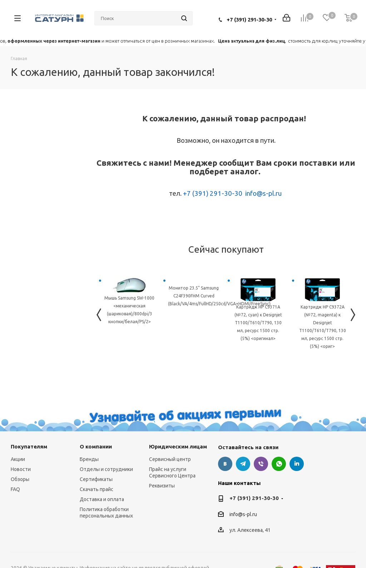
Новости (21, 469)
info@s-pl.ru (263, 193)
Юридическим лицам (178, 446)
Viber (261, 464)
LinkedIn (297, 464)
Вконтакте (225, 464)
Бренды (89, 459)
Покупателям (29, 446)
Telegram (243, 464)
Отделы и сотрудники (106, 469)
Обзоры (20, 479)
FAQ (15, 489)
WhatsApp (279, 464)
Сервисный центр (170, 459)
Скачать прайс (96, 489)
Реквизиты (162, 486)
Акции (18, 459)
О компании (96, 446)
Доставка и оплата (102, 499)
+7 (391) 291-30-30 (249, 19)
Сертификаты (96, 479)
